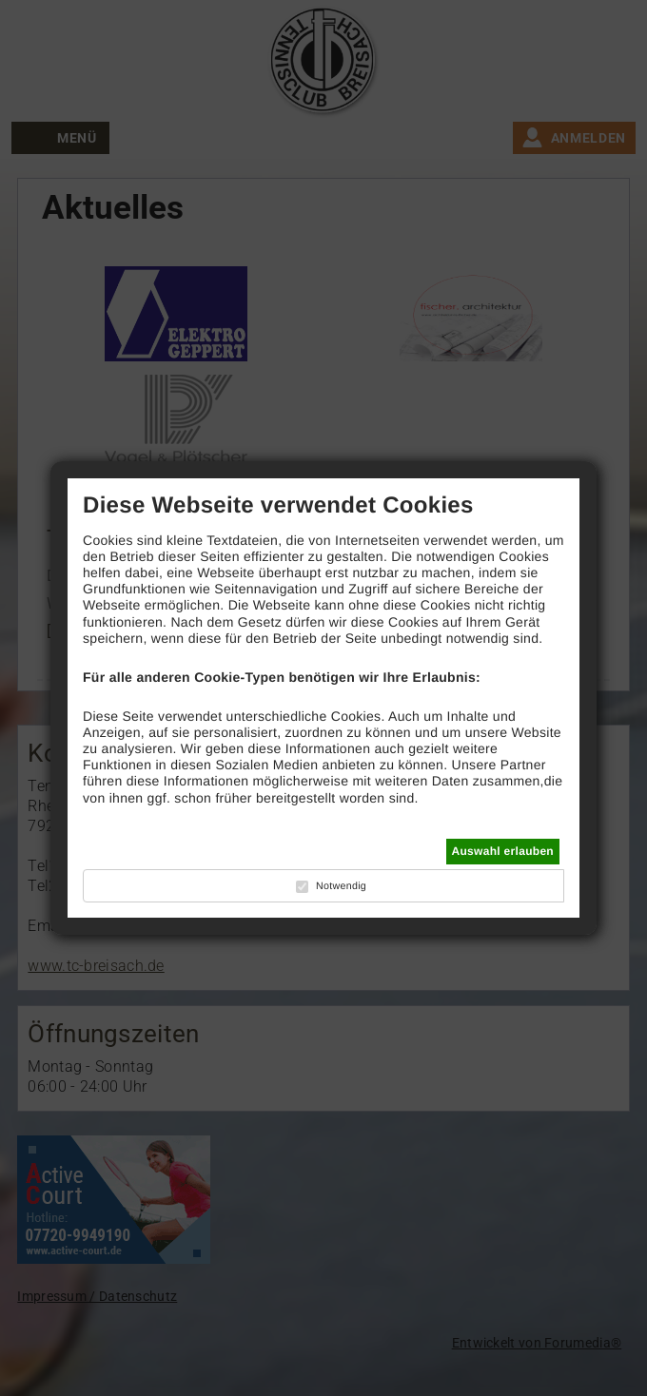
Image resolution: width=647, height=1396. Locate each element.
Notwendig (341, 886)
